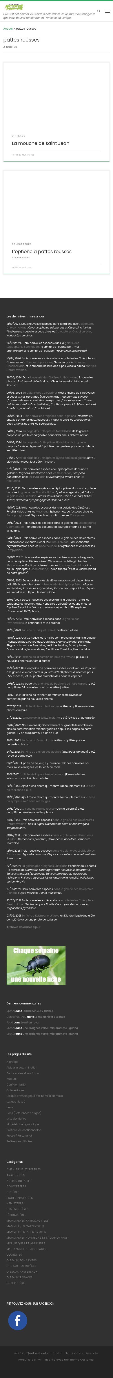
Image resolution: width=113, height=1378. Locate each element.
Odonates (14, 1255)
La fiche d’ (41, 915)
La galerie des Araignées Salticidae (44, 866)
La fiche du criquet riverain (39, 630)
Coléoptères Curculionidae (73, 331)
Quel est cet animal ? (44, 1353)
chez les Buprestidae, (39, 362)
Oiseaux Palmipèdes (22, 1266)
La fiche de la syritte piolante (41, 717)
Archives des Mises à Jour (23, 1073)
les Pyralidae (37, 477)
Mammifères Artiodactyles (28, 1220)
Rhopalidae (14, 565)
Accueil (8, 28)
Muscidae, (42, 511)
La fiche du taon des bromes (40, 706)
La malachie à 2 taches (38, 1011)
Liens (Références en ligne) (24, 1113)
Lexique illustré (16, 1101)
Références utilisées (19, 1141)
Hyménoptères (18, 1209)
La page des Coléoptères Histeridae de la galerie (54, 442)
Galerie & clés (15, 1090)
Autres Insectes (19, 1181)
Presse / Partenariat (19, 1135)
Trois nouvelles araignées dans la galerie (49, 416)
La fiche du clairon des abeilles (41, 752)
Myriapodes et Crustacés (27, 1249)
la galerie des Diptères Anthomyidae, (53, 377)
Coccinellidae (48, 546)
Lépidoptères (16, 1215)
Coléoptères (16, 1186)
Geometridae (39, 569)
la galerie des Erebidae (21, 496)
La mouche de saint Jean (40, 143)
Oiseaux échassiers (22, 1260)
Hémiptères (15, 1203)
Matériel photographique (23, 1124)
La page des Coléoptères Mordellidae (47, 431)
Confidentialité (16, 1084)
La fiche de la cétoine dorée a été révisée (48, 657)
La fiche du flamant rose (37, 740)
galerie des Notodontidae (37, 492)
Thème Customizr (82, 1359)
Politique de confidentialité (24, 1130)
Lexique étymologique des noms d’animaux (35, 1096)
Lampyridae (14, 550)
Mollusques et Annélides (26, 1243)
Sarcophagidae (17, 515)
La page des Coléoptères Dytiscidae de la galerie (54, 458)
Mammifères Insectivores (26, 1232)
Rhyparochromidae (71, 565)
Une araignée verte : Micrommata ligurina (50, 1028)
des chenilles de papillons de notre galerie (60, 683)
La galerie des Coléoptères (40, 393)
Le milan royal (30, 1022)
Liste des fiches (16, 1118)
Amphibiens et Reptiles (24, 1169)
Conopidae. (77, 515)
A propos (12, 1062)
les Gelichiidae (62, 473)
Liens (10, 1107)
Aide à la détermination (22, 1067)
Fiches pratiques (20, 1198)
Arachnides (16, 1175)
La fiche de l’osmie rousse (38, 808)
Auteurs (11, 1079)
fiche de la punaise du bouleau (44, 774)
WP (39, 1359)
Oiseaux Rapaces (20, 1277)
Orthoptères (17, 1283)
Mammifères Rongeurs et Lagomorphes (37, 1237)
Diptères (13, 1192)
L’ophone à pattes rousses (41, 251)
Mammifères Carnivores (25, 1226)
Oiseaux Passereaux (22, 1272)
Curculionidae (59, 542)
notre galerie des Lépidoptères (60, 584)
